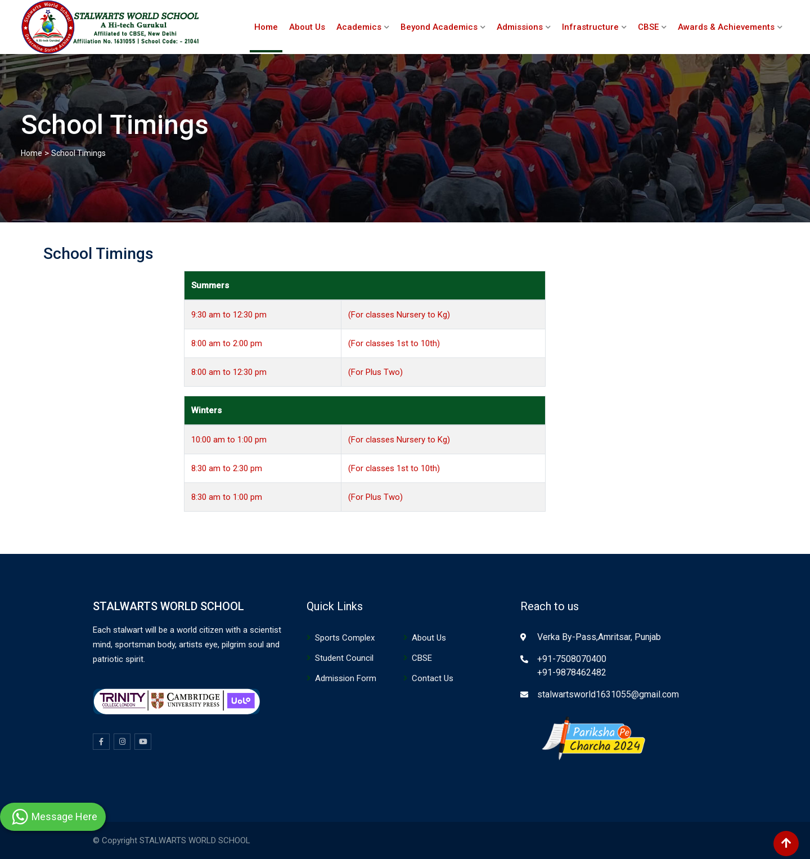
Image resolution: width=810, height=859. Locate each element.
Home (266, 27)
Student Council (344, 658)
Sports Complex (345, 638)
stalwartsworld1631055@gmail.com (608, 694)
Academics (358, 27)
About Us (307, 27)
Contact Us (432, 678)
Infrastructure (590, 27)
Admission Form (345, 678)
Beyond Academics (439, 27)
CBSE (648, 27)
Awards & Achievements (726, 27)
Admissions (520, 27)
